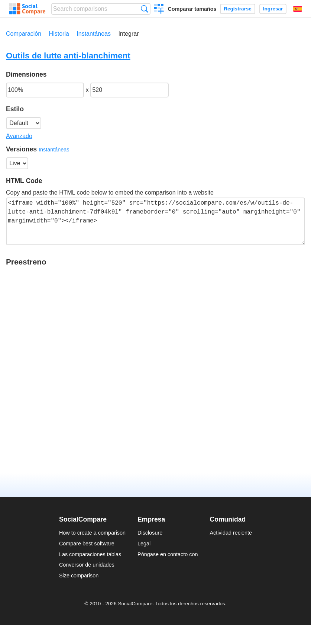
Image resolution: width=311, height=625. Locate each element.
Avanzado (19, 136)
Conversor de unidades (86, 565)
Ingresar (273, 9)
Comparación (23, 34)
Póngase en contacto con (167, 554)
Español (297, 9)
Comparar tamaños (192, 9)
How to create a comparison (92, 533)
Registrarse (238, 9)
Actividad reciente (231, 533)
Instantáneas (94, 34)
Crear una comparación (159, 10)
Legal (143, 544)
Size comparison (78, 575)
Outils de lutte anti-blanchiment (68, 55)
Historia (59, 34)
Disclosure (149, 533)
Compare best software (86, 544)
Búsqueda (144, 8)
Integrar (128, 34)
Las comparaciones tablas (90, 554)
